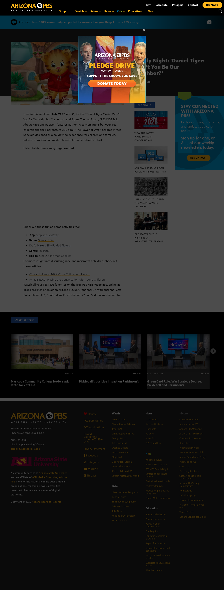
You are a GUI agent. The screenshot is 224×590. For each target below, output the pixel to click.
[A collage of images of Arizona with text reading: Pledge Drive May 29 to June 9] (111, 37)
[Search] (219, 11)
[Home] (31, 7)
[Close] (144, 31)
